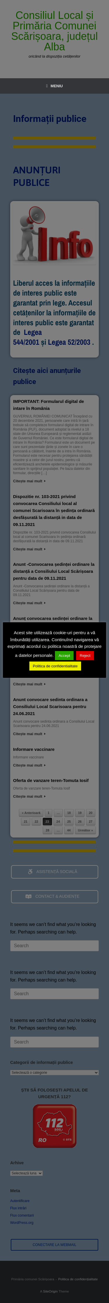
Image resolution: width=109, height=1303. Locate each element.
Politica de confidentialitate (55, 666)
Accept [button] (64, 655)
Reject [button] (85, 655)
